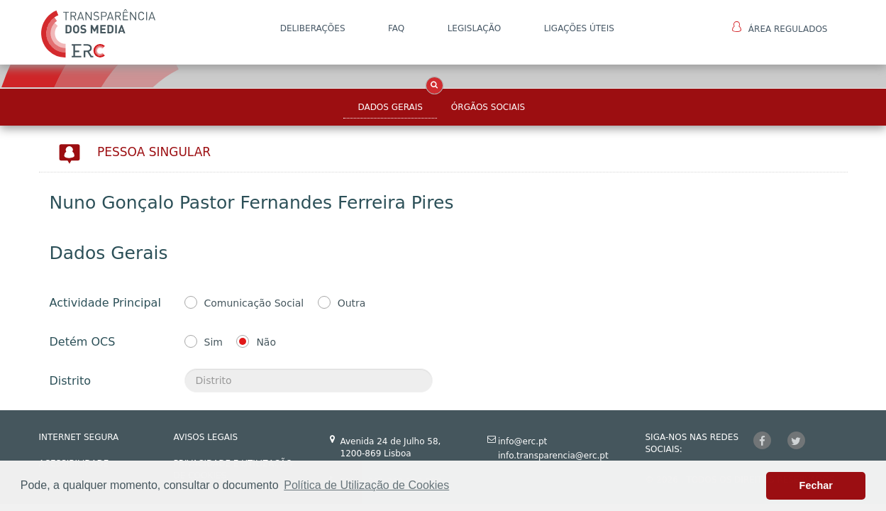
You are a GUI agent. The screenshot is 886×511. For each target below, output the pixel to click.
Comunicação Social (254, 303)
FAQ (396, 28)
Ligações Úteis (579, 28)
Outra (352, 303)
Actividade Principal (105, 302)
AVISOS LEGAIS (206, 437)
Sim (213, 342)
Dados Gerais (390, 107)
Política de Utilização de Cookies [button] (366, 485)
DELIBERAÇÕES (312, 28)
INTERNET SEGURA (79, 437)
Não (266, 342)
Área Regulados (780, 27)
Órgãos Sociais (488, 107)
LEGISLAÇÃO (475, 28)
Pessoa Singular (154, 152)
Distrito (70, 381)
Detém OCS (83, 341)
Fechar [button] (816, 485)
